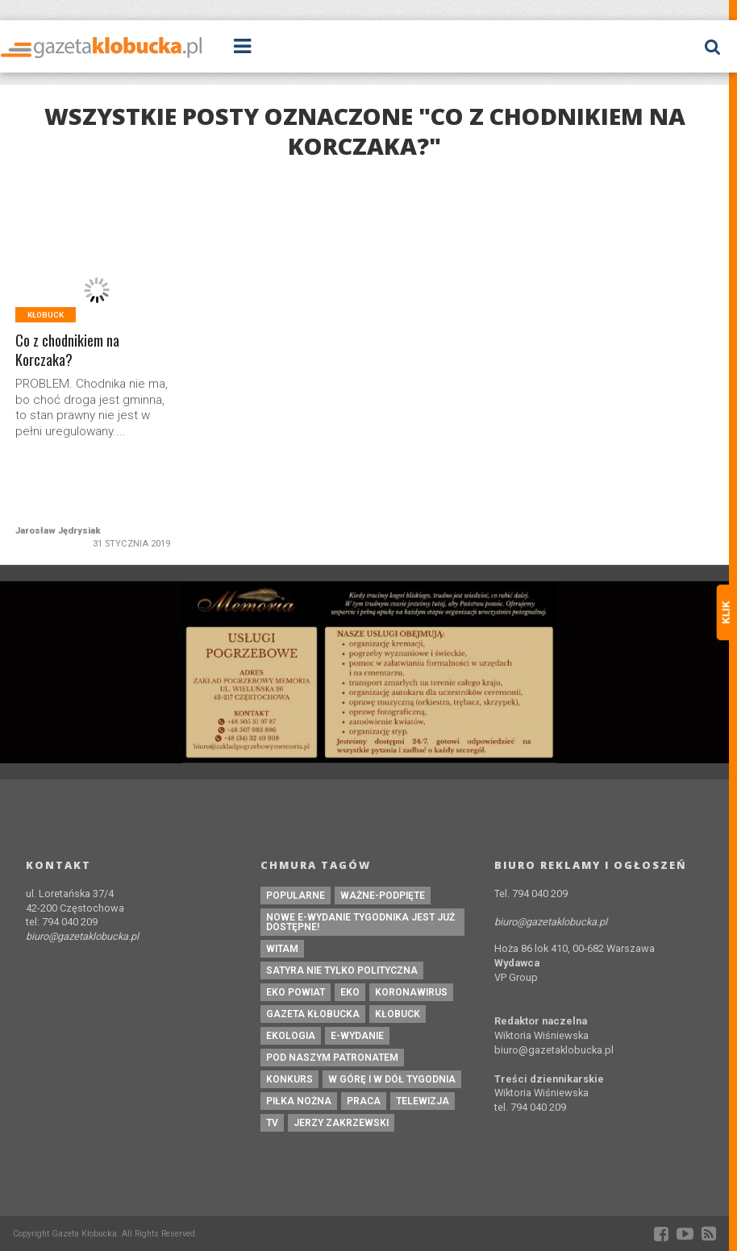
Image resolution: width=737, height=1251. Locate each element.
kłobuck (397, 1014)
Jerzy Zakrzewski (341, 1122)
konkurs (289, 1079)
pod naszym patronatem (332, 1057)
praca (364, 1101)
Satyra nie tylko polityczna (342, 970)
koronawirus (411, 992)
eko (350, 992)
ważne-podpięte (382, 895)
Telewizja (422, 1101)
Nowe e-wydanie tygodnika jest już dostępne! (360, 922)
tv (272, 1122)
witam (282, 948)
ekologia (290, 1035)
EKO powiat (295, 992)
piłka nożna (298, 1101)
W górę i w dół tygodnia (392, 1079)
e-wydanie (357, 1035)
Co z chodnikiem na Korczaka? (68, 350)
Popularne (295, 895)
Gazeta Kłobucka (313, 1014)
